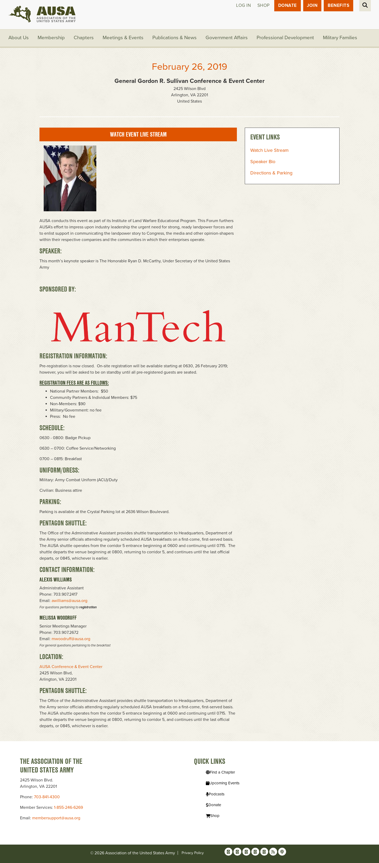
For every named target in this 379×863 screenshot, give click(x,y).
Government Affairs (227, 38)
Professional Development (286, 38)
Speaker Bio (262, 162)
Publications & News (175, 38)
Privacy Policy (193, 853)
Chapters (84, 38)
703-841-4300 (47, 797)
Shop (263, 5)
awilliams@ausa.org (69, 601)
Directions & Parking (271, 173)
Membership (51, 38)
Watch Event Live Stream (138, 135)
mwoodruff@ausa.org (71, 639)
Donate (287, 5)
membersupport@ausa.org (56, 818)
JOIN (312, 5)
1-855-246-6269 (68, 807)
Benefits (338, 5)
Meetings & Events (123, 38)
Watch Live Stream (269, 150)
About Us (18, 38)
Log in (243, 5)
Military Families (340, 38)
